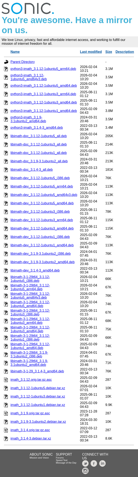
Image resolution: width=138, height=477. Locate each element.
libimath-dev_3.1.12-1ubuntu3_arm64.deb (42, 220)
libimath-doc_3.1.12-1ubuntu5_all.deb (39, 136)
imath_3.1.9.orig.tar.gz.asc (30, 413)
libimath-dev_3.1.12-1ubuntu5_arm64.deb (42, 186)
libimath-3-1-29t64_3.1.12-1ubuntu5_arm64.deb (30, 287)
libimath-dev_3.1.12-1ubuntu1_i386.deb (40, 237)
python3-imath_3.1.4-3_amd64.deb (37, 127)
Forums (60, 457)
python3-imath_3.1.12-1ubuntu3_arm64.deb (43, 94)
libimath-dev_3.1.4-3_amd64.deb (35, 270)
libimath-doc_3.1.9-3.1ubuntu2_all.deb (39, 161)
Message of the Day (66, 462)
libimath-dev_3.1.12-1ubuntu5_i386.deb (40, 178)
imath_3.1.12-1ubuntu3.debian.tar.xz (38, 396)
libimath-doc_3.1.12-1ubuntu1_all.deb (39, 153)
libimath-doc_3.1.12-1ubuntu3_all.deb (39, 144)
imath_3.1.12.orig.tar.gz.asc (31, 379)
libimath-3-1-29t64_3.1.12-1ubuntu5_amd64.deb (30, 304)
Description (125, 52)
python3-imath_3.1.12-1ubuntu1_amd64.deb (44, 111)
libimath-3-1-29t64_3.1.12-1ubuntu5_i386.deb (30, 279)
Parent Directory (23, 62)
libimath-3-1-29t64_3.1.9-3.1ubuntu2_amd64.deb (29, 363)
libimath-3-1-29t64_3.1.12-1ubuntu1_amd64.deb (30, 346)
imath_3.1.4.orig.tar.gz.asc (30, 430)
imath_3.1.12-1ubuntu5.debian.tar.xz (38, 388)
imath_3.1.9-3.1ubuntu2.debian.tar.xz (38, 421)
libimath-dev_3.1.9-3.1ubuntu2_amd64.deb (43, 262)
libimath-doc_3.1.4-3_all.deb (32, 169)
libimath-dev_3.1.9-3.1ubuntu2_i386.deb (41, 253)
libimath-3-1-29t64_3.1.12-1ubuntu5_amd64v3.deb (30, 295)
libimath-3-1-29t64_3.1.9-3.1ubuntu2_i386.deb (29, 354)
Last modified (91, 52)
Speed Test (61, 460)
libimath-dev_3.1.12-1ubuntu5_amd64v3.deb (44, 195)
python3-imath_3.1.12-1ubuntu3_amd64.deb (44, 102)
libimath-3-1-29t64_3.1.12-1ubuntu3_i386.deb (30, 312)
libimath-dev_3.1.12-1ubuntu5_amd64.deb (42, 203)
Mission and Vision (39, 457)
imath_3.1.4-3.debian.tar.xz (31, 438)
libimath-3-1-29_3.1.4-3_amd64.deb (37, 371)
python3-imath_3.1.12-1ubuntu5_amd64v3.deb (29, 77)
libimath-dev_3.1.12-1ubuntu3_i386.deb (40, 211)
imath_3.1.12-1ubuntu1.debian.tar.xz (38, 405)
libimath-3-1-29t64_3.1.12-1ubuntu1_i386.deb (30, 337)
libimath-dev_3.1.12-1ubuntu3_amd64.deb (42, 228)
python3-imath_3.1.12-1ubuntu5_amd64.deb (44, 85)
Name (15, 52)
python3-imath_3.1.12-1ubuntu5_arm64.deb (43, 69)
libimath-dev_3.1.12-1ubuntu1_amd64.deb (42, 245)
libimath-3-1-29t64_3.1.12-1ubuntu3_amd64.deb (30, 329)
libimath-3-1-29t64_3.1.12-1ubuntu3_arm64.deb (30, 321)
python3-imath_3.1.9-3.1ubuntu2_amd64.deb (28, 119)
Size (108, 52)
